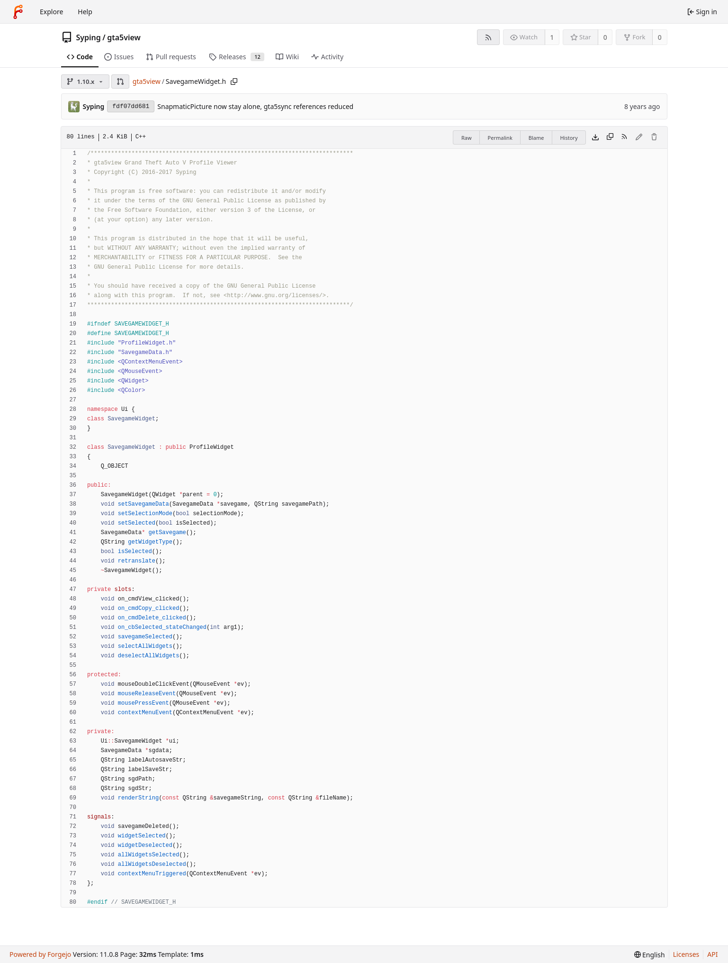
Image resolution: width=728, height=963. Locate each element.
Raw (466, 137)
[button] (120, 81)
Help (85, 11)
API (712, 954)
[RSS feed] (488, 37)
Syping (88, 37)
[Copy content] (610, 137)
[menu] (649, 954)
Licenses (686, 954)
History (568, 137)
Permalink (500, 137)
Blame (536, 137)
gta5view (124, 37)
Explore (51, 11)
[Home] (18, 11)
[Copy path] (234, 81)
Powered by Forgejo (40, 954)
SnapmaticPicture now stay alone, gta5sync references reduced (255, 106)
